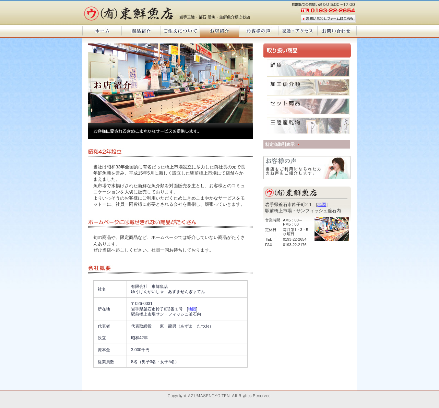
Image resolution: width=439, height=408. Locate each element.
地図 (321, 204)
